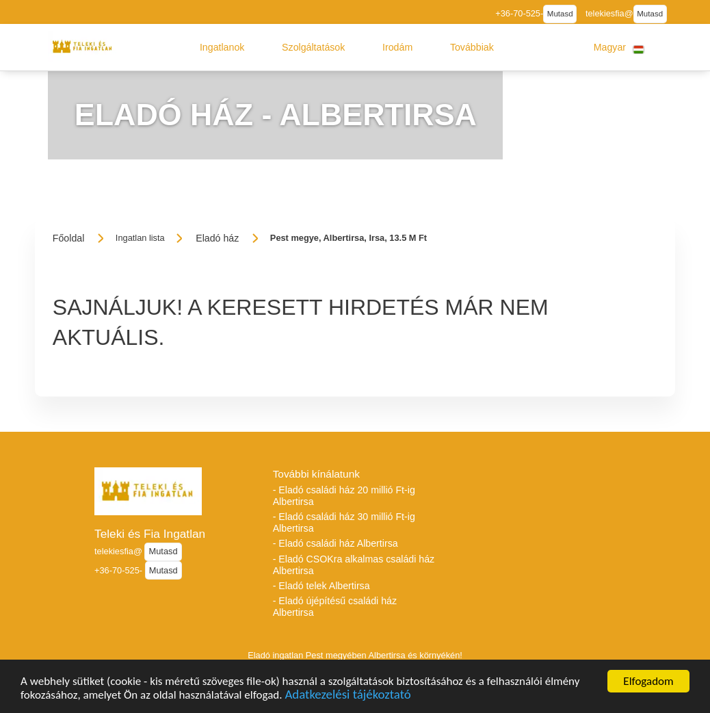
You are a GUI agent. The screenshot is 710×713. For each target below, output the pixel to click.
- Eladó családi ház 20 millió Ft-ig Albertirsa (344, 495)
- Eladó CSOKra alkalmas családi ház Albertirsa (354, 565)
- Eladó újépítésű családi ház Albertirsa (335, 606)
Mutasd (560, 14)
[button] (222, 47)
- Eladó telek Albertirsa (321, 585)
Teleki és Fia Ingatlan (149, 534)
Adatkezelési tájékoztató (347, 704)
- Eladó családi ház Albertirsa (335, 543)
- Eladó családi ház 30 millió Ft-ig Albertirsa (344, 522)
